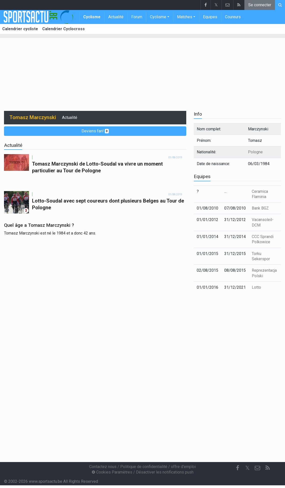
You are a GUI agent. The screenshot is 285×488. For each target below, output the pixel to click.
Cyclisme (91, 16)
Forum (136, 16)
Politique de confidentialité (143, 466)
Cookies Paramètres (112, 472)
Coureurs (233, 16)
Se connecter (259, 4)
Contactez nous (102, 466)
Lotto (256, 287)
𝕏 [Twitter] (247, 468)
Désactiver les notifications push (165, 472)
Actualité (116, 16)
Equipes (210, 16)
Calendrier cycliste (20, 28)
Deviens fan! (95, 131)
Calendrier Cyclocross (63, 28)
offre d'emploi (183, 466)
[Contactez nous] (257, 468)
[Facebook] (237, 468)
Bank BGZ (260, 208)
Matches (184, 16)
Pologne (255, 152)
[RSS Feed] (267, 468)
